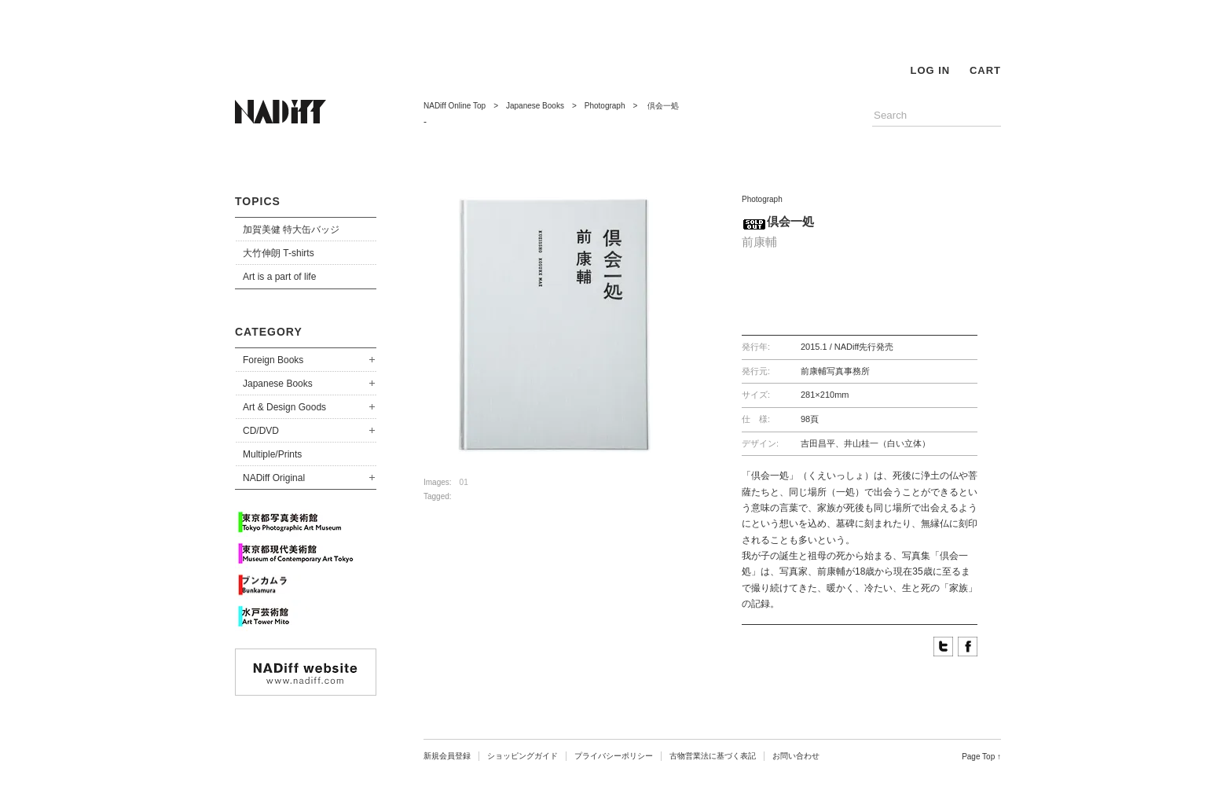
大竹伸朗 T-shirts (278, 253)
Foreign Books (273, 360)
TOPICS (257, 201)
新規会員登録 (447, 755)
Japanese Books (278, 383)
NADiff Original (274, 477)
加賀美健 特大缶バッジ (291, 229)
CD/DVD (261, 430)
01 (464, 482)
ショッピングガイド (522, 755)
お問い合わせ (796, 755)
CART (985, 70)
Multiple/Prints (272, 454)
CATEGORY (268, 331)
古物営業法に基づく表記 (712, 755)
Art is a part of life (279, 276)
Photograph (605, 105)
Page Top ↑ (981, 756)
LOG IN (930, 70)
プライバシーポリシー (613, 755)
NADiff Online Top (455, 105)
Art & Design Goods (284, 407)
